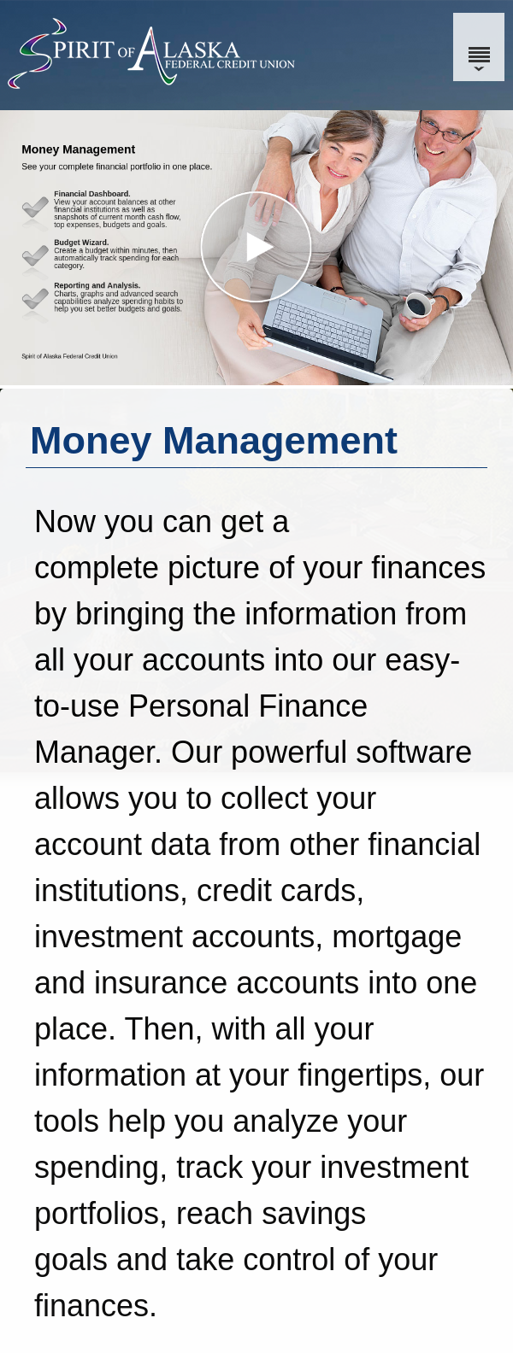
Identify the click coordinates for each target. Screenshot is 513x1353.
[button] (256, 247)
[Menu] (478, 47)
